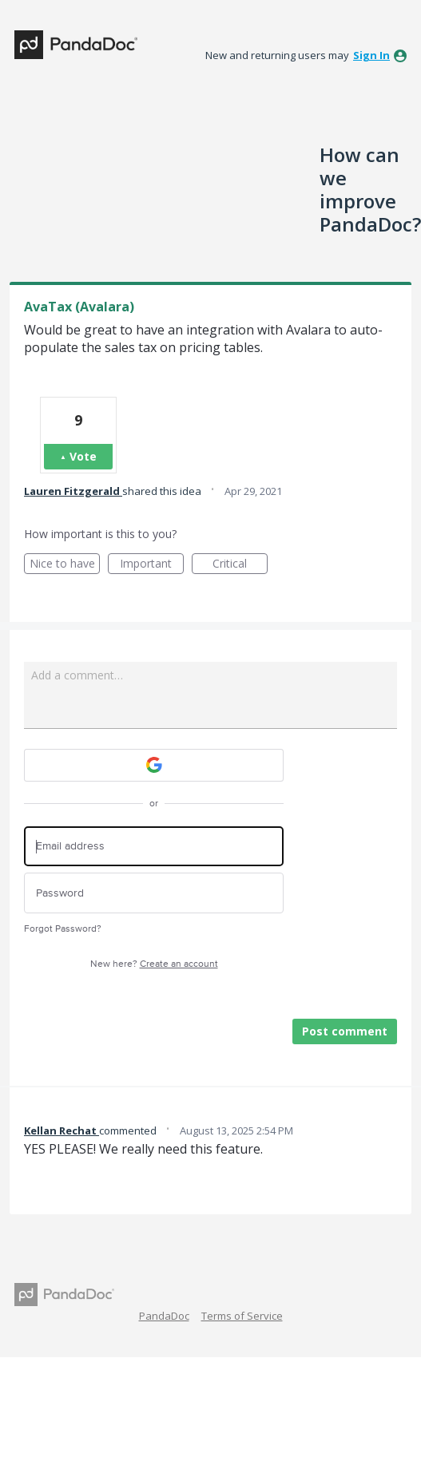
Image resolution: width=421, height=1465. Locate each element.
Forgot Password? (62, 929)
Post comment (344, 1031)
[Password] (154, 893)
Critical (240, 565)
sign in (371, 55)
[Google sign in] (154, 765)
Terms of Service (242, 1316)
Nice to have (65, 565)
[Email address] (154, 846)
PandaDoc (164, 1316)
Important (152, 565)
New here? (154, 964)
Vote (83, 456)
